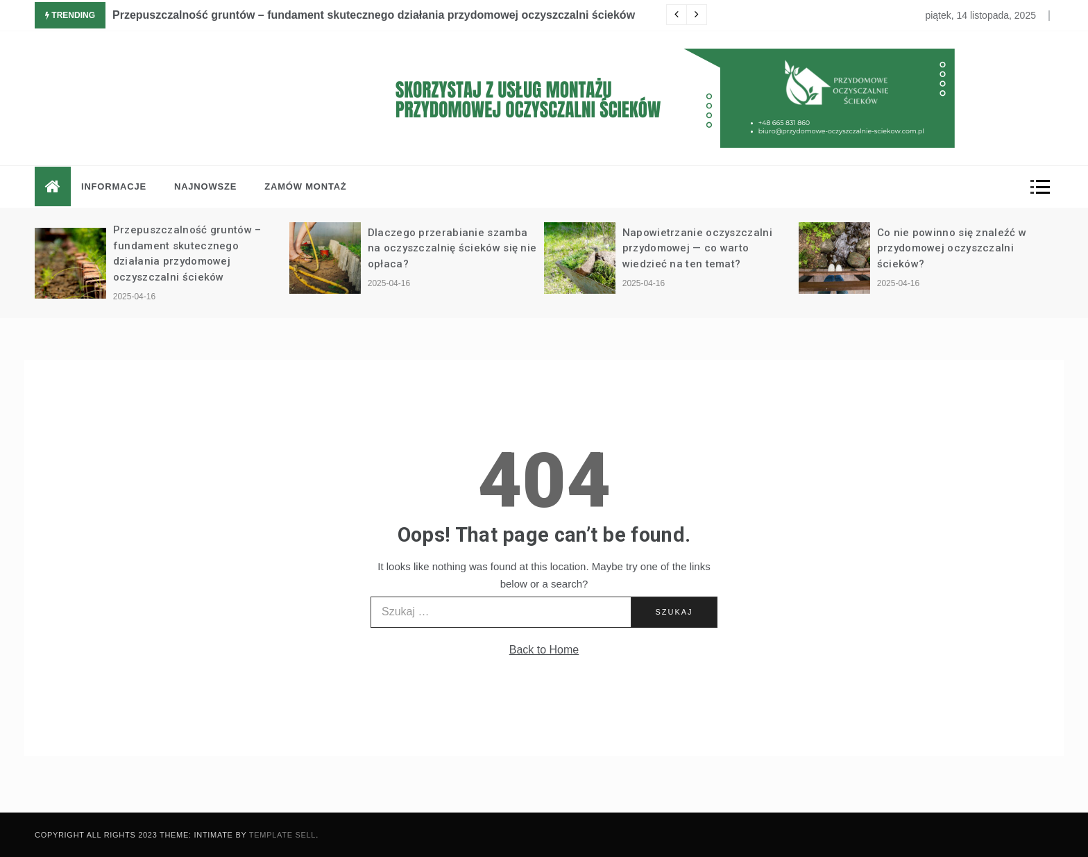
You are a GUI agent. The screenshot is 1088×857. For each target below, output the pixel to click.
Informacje (113, 186)
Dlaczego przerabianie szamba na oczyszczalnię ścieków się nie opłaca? (452, 248)
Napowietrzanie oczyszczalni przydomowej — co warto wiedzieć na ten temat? (697, 248)
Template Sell (282, 835)
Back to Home (544, 650)
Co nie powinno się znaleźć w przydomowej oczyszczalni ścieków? (951, 248)
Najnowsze (205, 186)
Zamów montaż (305, 186)
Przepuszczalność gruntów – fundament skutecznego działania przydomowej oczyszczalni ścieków (373, 15)
